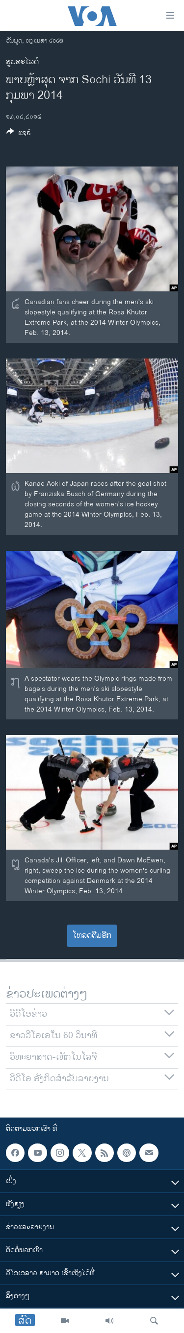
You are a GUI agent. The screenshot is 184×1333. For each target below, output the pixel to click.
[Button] (18, 134)
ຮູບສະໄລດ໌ (22, 62)
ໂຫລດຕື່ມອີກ (92, 935)
